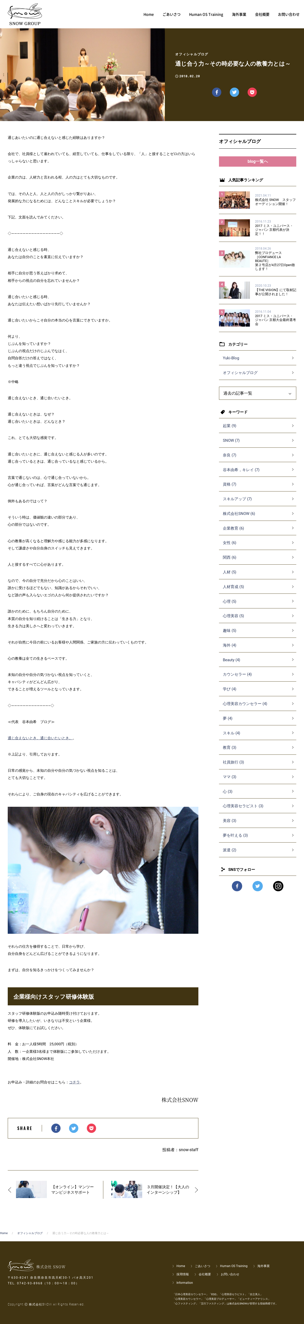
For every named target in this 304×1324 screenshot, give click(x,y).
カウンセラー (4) (237, 679)
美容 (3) (229, 826)
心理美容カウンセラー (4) (245, 709)
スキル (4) (231, 738)
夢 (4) (227, 723)
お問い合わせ (230, 1274)
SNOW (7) (231, 445)
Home (4, 1233)
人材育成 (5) (233, 592)
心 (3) (227, 796)
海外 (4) (229, 650)
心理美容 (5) (233, 621)
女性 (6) (229, 548)
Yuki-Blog (231, 363)
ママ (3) (229, 782)
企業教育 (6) (233, 533)
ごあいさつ (202, 1266)
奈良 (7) (229, 460)
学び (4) (229, 694)
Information (184, 1282)
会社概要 (205, 1274)
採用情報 (182, 1274)
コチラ (74, 1082)
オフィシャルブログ (240, 378)
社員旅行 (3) (233, 767)
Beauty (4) (231, 665)
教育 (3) (229, 752)
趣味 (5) (229, 635)
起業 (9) (229, 431)
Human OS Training (234, 1266)
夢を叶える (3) (235, 840)
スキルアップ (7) (237, 504)
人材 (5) (229, 577)
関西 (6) (229, 562)
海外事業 (263, 1266)
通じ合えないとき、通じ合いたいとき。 (40, 738)
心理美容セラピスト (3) (243, 811)
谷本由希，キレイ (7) (241, 475)
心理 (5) (229, 606)
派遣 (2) (229, 855)
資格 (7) (229, 489)
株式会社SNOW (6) (239, 518)
